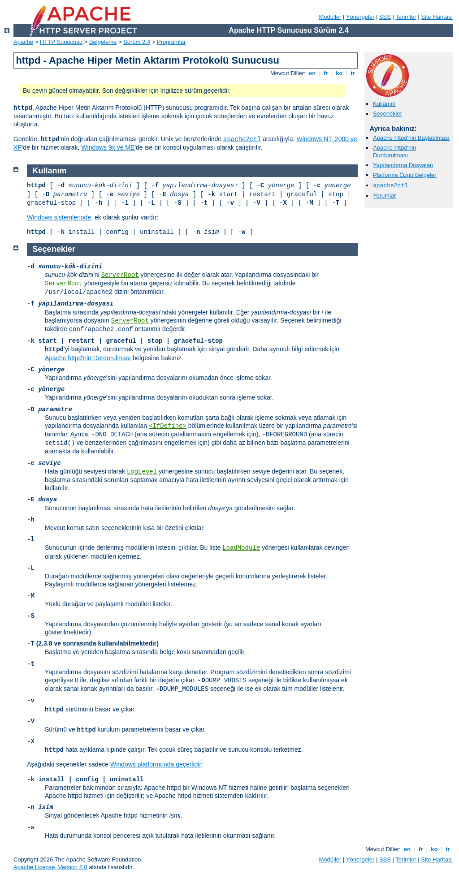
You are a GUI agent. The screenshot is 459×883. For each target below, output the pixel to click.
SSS (385, 16)
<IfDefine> (167, 426)
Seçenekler (387, 113)
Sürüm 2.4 (136, 42)
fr (325, 73)
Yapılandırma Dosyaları (403, 165)
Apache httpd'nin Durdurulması (394, 151)
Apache (23, 42)
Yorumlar (384, 195)
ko (339, 73)
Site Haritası (437, 16)
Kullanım (384, 103)
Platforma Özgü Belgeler (405, 175)
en (312, 73)
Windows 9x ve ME (107, 147)
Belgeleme (103, 42)
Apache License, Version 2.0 (50, 867)
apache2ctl (242, 139)
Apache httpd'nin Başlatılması (411, 137)
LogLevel (142, 471)
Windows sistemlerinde (59, 217)
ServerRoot (120, 275)
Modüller (330, 16)
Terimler (405, 16)
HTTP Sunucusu (61, 42)
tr (353, 73)
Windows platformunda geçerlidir (155, 764)
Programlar (171, 42)
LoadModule (241, 547)
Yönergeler (360, 16)
